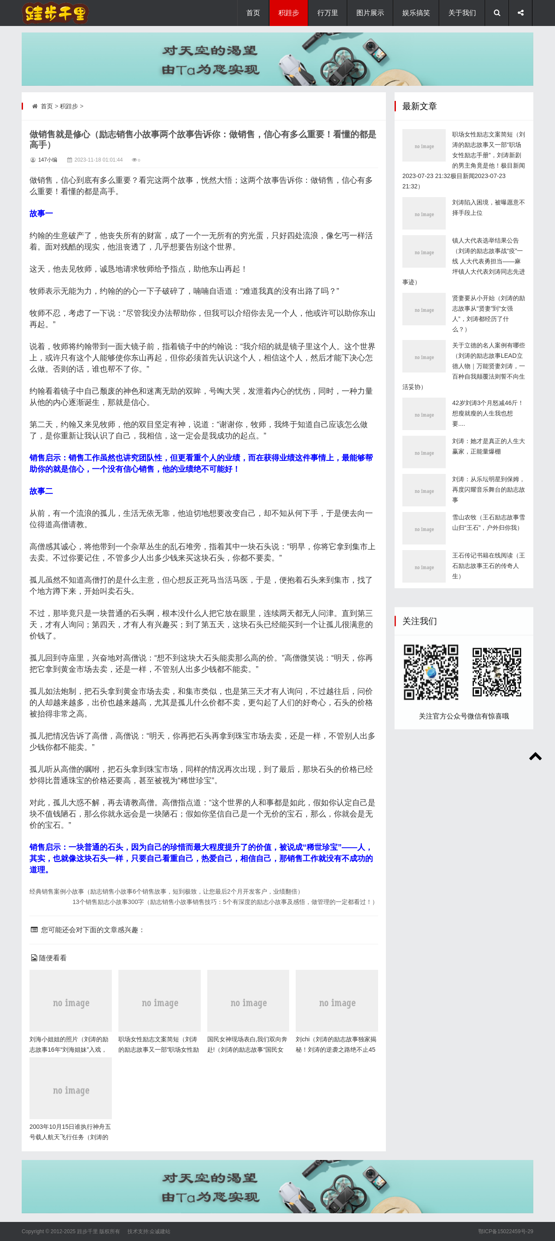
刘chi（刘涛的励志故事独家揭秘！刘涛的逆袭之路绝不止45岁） (336, 1049)
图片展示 (370, 12)
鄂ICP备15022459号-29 (505, 1231)
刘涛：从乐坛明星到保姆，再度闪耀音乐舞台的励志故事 (488, 558)
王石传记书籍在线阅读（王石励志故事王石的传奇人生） (488, 634)
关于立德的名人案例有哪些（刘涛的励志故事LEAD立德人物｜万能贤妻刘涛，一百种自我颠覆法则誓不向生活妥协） (463, 435)
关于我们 (462, 12)
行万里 (327, 12)
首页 (253, 12)
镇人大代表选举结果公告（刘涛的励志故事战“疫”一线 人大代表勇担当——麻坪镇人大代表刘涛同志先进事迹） (463, 330)
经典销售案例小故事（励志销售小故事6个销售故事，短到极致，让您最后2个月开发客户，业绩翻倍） (166, 891)
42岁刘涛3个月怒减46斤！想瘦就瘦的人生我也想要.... (488, 482)
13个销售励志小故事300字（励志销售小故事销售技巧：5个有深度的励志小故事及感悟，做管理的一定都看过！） (225, 901)
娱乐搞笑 (416, 12)
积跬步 (288, 12)
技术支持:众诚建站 (148, 1231)
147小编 (47, 160)
